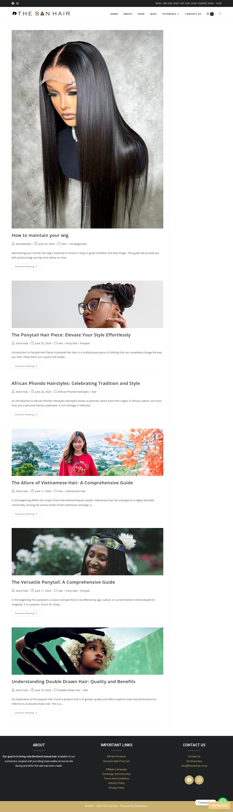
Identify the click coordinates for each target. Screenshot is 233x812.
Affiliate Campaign (116, 769)
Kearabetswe (23, 244)
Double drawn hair (69, 690)
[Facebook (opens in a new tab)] (13, 3)
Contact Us (194, 756)
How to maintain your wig (40, 235)
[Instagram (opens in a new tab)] (17, 3)
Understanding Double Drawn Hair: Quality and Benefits (73, 681)
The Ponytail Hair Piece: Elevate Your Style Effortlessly (71, 335)
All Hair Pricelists (116, 756)
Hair (64, 244)
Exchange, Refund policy (116, 773)
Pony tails (71, 343)
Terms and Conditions (116, 778)
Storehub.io (141, 806)
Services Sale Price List (116, 761)
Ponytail (85, 343)
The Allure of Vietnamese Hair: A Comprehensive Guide (72, 483)
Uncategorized (77, 244)
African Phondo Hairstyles (73, 391)
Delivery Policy (116, 783)
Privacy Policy (116, 787)
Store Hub (22, 343)
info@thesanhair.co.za (194, 765)
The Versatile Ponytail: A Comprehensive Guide (63, 582)
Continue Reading (27, 265)
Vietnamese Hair (75, 491)
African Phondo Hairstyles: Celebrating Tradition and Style (76, 383)
